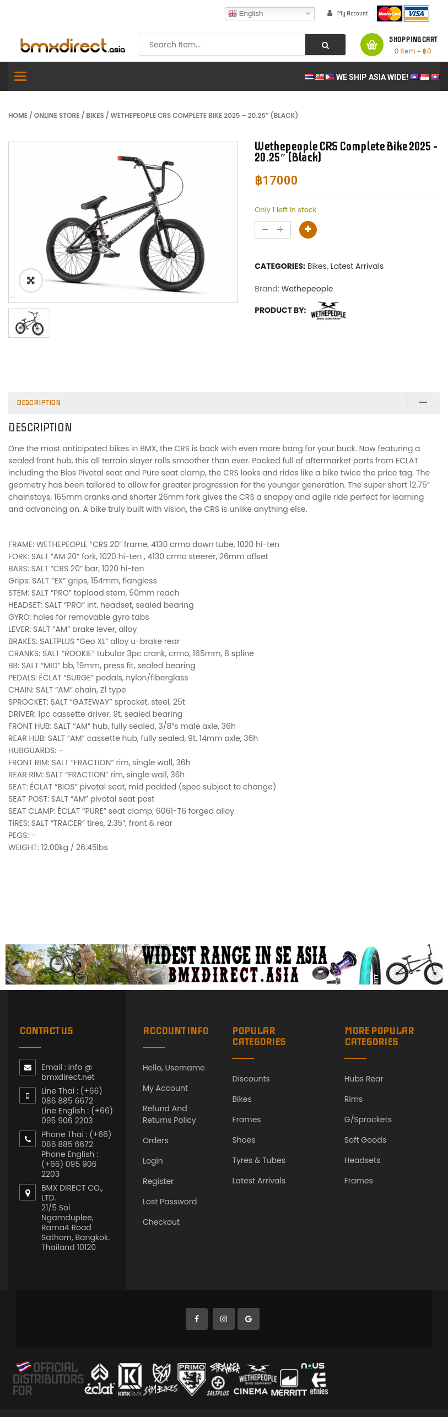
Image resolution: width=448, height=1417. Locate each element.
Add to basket (308, 230)
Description (39, 402)
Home (18, 115)
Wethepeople (307, 288)
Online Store (57, 115)
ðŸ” (31, 280)
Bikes (95, 115)
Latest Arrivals (357, 266)
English (245, 13)
